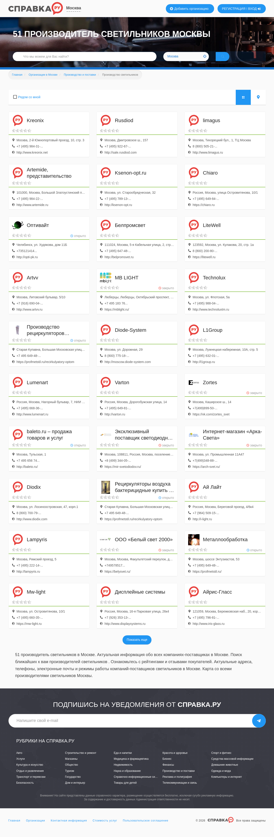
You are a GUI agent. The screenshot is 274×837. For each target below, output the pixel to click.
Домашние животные (224, 771)
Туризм (69, 776)
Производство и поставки (179, 776)
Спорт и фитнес (221, 758)
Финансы (168, 771)
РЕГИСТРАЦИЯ (234, 8)
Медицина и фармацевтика (131, 765)
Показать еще (137, 646)
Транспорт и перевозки (31, 782)
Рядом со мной (29, 103)
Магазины (71, 765)
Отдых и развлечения (30, 776)
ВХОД (254, 8)
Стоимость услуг (105, 826)
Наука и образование (127, 776)
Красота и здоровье (175, 758)
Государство (73, 782)
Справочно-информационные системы (138, 782)
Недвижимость (123, 771)
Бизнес (167, 765)
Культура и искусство (29, 771)
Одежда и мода (221, 776)
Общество (71, 771)
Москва (73, 8)
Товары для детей (125, 788)
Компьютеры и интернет (226, 782)
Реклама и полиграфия (177, 782)
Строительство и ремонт (80, 758)
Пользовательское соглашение (145, 826)
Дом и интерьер (75, 788)
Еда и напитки (123, 758)
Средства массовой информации (232, 765)
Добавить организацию (189, 8)
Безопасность (25, 788)
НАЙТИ (229, 60)
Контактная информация (69, 826)
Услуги (20, 765)
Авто (19, 758)
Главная (14, 826)
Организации (35, 826)
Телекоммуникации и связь (180, 788)
